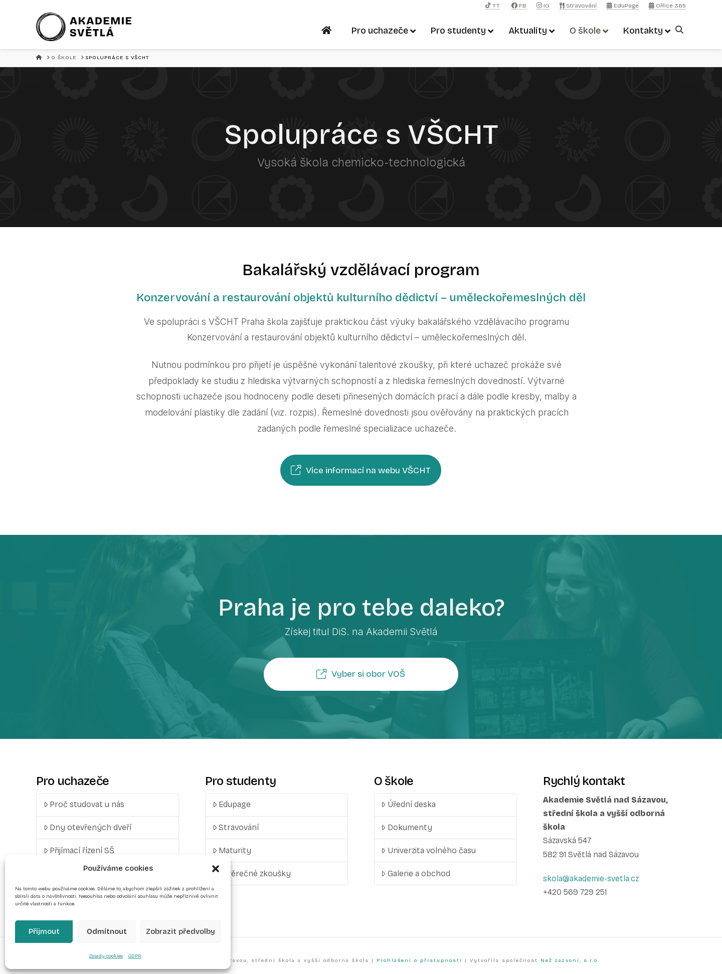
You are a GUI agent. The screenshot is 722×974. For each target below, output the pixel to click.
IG (543, 5)
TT (492, 5)
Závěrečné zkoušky (252, 873)
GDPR (134, 956)
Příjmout (44, 931)
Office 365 (667, 5)
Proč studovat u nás (84, 804)
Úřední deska (408, 804)
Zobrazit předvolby (180, 931)
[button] (216, 869)
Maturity (232, 850)
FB (518, 5)
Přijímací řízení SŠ (79, 850)
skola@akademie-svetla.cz (591, 878)
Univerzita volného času (428, 850)
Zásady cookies (106, 956)
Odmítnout (107, 931)
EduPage (623, 5)
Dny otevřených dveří (88, 827)
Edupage (232, 804)
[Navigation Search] (680, 30)
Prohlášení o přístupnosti (419, 960)
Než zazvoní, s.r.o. (570, 960)
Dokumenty (406, 827)
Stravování (578, 5)
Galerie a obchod (415, 873)
